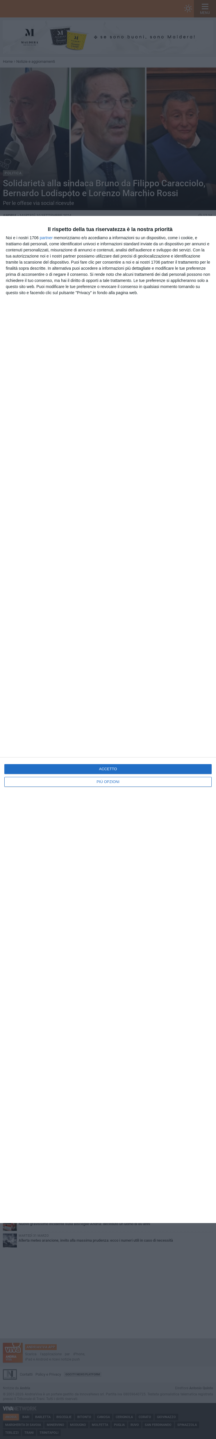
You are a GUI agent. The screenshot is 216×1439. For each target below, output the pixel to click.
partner (46, 238)
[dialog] (108, 719)
